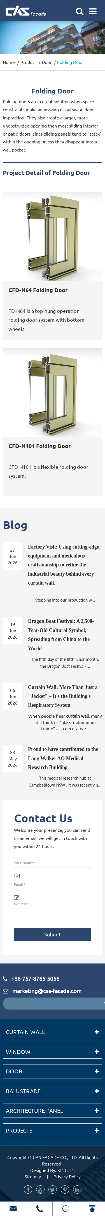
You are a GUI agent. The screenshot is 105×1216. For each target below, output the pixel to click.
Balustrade (23, 1090)
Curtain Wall (25, 1031)
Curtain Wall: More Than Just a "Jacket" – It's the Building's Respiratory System (63, 696)
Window (18, 1051)
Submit (52, 934)
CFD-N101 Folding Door (39, 446)
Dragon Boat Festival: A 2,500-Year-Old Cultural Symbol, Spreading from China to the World (61, 634)
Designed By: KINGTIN (52, 1170)
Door (47, 62)
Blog (15, 524)
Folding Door (70, 62)
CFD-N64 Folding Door (37, 290)
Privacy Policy (67, 1176)
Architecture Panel (34, 1110)
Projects (19, 1130)
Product (28, 62)
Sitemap (33, 1176)
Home (9, 62)
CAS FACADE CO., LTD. (55, 1157)
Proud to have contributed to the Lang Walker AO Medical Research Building (63, 758)
